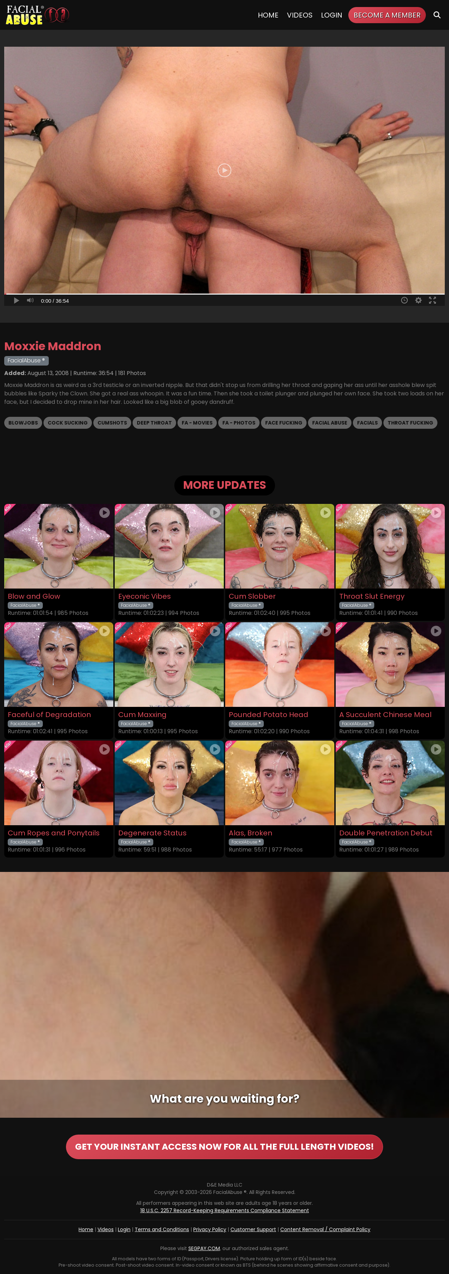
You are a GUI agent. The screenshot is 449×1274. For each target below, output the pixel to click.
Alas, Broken (250, 833)
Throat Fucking (410, 422)
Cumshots (112, 422)
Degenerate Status (152, 833)
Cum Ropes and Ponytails (54, 833)
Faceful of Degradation (49, 714)
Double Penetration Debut (386, 833)
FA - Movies (197, 422)
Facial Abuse (329, 422)
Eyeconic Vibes (144, 596)
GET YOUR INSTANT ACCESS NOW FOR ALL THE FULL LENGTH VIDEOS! (224, 1147)
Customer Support (253, 1229)
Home (268, 15)
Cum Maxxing (142, 714)
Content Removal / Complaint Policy (325, 1229)
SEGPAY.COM (204, 1248)
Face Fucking (283, 422)
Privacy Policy (209, 1229)
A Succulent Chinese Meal (385, 714)
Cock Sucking (68, 422)
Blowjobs (23, 422)
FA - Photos (238, 422)
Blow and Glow (34, 596)
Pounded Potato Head (268, 714)
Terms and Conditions (162, 1229)
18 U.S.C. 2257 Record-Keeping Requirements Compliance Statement (224, 1210)
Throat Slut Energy (371, 596)
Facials (367, 422)
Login (331, 15)
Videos (300, 15)
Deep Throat (154, 422)
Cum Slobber (252, 596)
